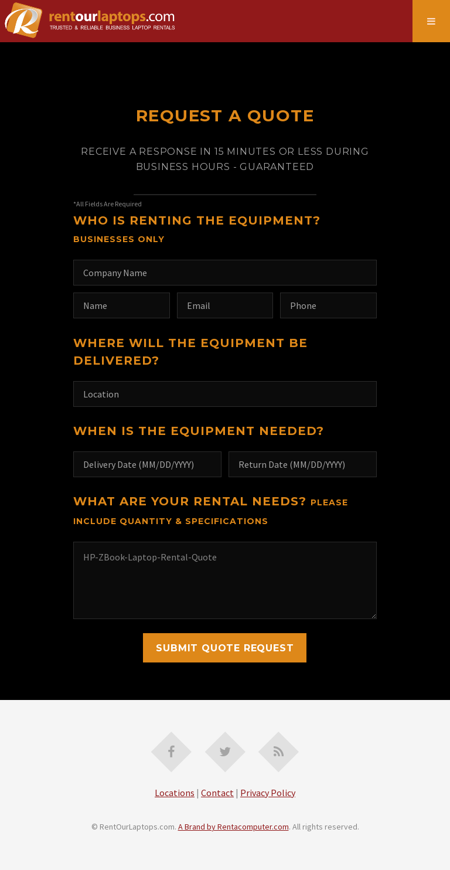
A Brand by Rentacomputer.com (233, 826)
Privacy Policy (267, 792)
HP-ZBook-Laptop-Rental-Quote (225, 580)
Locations (175, 792)
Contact (217, 792)
